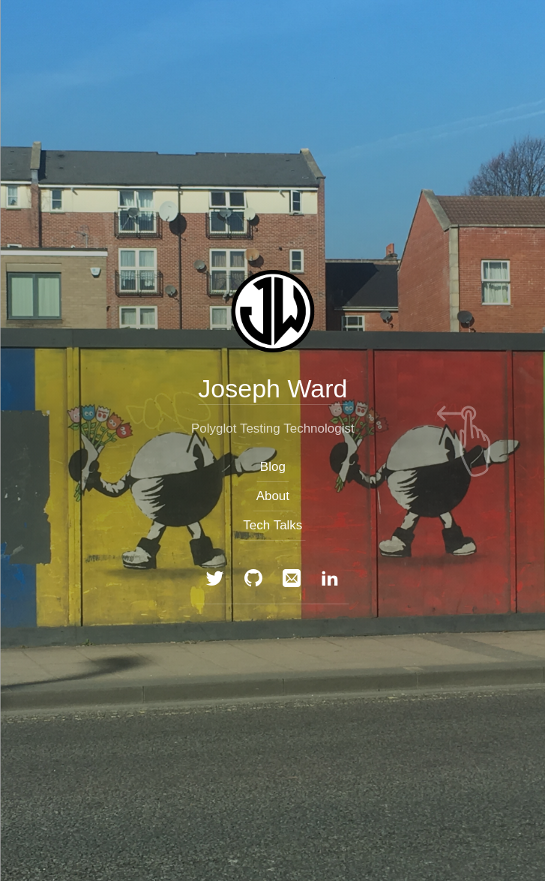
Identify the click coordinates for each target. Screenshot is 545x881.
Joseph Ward (272, 387)
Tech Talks (272, 525)
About (272, 496)
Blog (272, 466)
